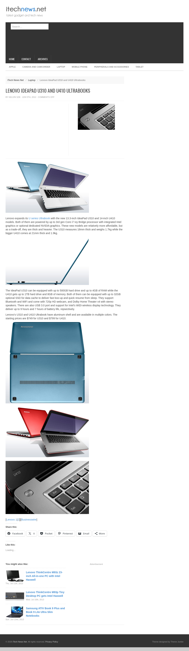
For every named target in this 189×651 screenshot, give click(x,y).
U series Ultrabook (39, 218)
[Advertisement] (107, 29)
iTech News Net (15, 80)
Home (12, 59)
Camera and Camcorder (36, 67)
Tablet (140, 67)
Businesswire (29, 519)
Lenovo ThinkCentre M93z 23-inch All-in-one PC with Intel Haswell (44, 576)
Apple (12, 67)
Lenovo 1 (11, 519)
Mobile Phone (79, 67)
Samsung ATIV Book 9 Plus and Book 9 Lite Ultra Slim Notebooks (45, 612)
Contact (26, 59)
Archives (43, 59)
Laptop (61, 67)
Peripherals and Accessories (111, 67)
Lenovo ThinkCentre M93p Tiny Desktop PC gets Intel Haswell (45, 594)
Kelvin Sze (15, 97)
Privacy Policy (51, 642)
